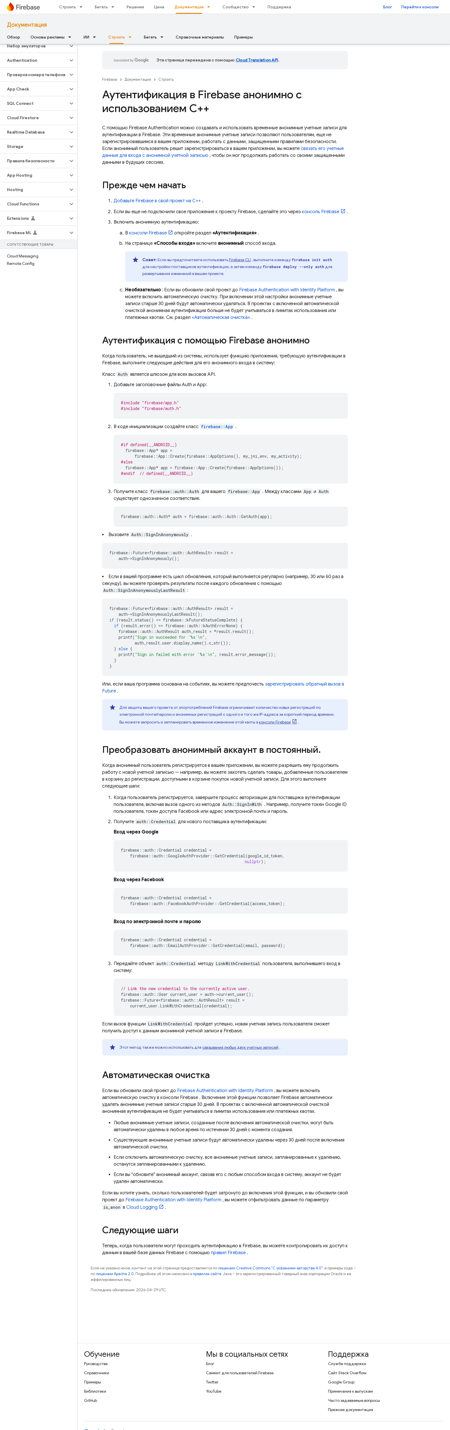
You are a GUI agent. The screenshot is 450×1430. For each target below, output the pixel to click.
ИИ (86, 37)
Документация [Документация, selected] (188, 6)
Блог (387, 6)
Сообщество (235, 6)
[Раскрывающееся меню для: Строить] (83, 7)
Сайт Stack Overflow (347, 1372)
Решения (135, 6)
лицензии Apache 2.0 (115, 1273)
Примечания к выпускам (350, 1391)
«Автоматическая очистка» (221, 317)
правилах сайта (207, 1273)
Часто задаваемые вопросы (354, 1400)
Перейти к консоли (420, 6)
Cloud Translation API (257, 60)
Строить (67, 6)
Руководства (96, 1363)
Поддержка (279, 6)
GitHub (90, 1400)
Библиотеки (95, 1391)
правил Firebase (228, 1253)
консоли (148, 233)
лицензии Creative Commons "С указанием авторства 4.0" (270, 1268)
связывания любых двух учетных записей (240, 1047)
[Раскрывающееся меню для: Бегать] (114, 7)
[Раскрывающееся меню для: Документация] (210, 7)
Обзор (13, 37)
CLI (240, 259)
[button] (34, 46)
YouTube (213, 1391)
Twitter (212, 1382)
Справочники (96, 1372)
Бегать (101, 6)
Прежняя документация (350, 1409)
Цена (159, 6)
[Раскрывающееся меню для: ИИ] (96, 37)
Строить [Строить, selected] (116, 37)
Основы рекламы (47, 37)
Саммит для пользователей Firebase (240, 1372)
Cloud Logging (142, 1207)
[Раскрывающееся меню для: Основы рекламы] (71, 37)
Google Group (341, 1382)
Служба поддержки (347, 1363)
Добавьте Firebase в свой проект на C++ (157, 201)
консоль (320, 212)
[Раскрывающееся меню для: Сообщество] (255, 7)
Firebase (109, 79)
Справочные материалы (200, 37)
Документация (27, 24)
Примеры (243, 37)
